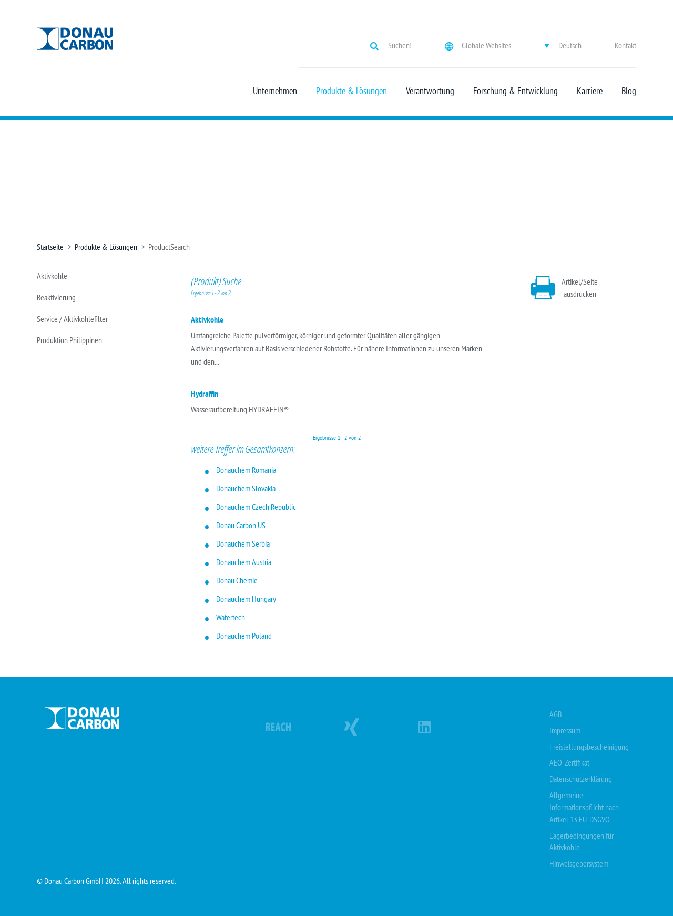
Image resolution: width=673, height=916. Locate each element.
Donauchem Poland (244, 635)
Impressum (564, 730)
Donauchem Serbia (243, 543)
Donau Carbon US (241, 525)
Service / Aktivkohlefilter (72, 319)
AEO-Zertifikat (569, 762)
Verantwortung (430, 91)
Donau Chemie (237, 580)
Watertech (230, 617)
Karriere (590, 91)
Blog (628, 91)
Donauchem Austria (243, 562)
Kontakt (625, 45)
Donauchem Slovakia (246, 488)
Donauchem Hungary (246, 598)
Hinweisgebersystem (578, 863)
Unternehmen (275, 91)
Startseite (50, 246)
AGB (555, 714)
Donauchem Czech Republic (256, 506)
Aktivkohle (52, 275)
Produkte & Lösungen (351, 91)
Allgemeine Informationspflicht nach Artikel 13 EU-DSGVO (584, 807)
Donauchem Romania (246, 470)
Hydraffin (204, 393)
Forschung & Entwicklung (515, 91)
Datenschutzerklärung (580, 778)
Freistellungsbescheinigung (589, 746)
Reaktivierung (56, 297)
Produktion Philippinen (69, 340)
